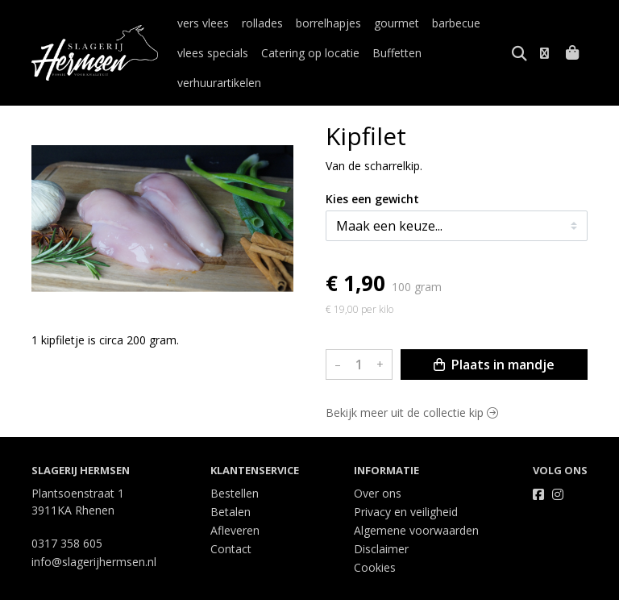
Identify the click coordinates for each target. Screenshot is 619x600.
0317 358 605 (66, 513)
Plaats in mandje (494, 335)
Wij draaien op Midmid (525, 586)
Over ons (377, 463)
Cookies (375, 537)
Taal (42, 585)
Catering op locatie (310, 52)
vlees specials (212, 52)
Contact (230, 519)
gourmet (396, 23)
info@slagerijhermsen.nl (93, 532)
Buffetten (397, 52)
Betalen (230, 482)
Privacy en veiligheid (406, 482)
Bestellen (234, 463)
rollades (262, 23)
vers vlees (203, 23)
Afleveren (235, 500)
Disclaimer (381, 519)
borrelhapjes (328, 23)
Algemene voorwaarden (416, 500)
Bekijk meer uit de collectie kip (412, 382)
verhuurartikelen (476, 52)
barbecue (456, 23)
